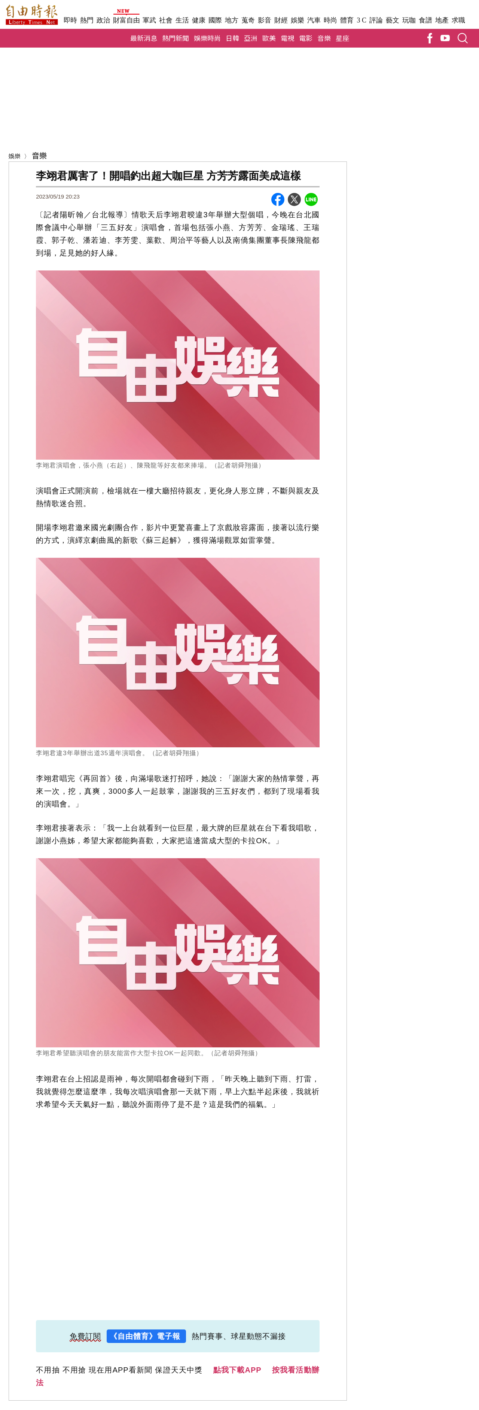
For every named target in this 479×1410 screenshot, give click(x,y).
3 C (361, 20)
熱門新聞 (175, 38)
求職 (458, 20)
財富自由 (126, 20)
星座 (342, 38)
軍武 (149, 20)
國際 (215, 20)
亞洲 (250, 38)
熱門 (87, 20)
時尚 (330, 20)
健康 (198, 20)
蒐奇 (248, 20)
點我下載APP (237, 1370)
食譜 (425, 20)
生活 (182, 20)
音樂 (324, 38)
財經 (281, 20)
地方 (231, 20)
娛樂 (297, 20)
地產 (442, 20)
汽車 (314, 20)
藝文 (392, 20)
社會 (166, 20)
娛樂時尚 (207, 38)
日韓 (232, 38)
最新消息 (143, 38)
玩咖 (409, 20)
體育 (347, 20)
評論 (376, 20)
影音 (264, 20)
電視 (287, 38)
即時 (70, 20)
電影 (305, 38)
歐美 (269, 38)
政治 (103, 20)
